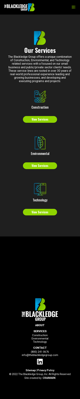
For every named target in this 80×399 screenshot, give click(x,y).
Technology (40, 200)
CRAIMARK (49, 377)
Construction (40, 107)
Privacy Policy (45, 370)
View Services (40, 119)
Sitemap (31, 370)
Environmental (40, 153)
